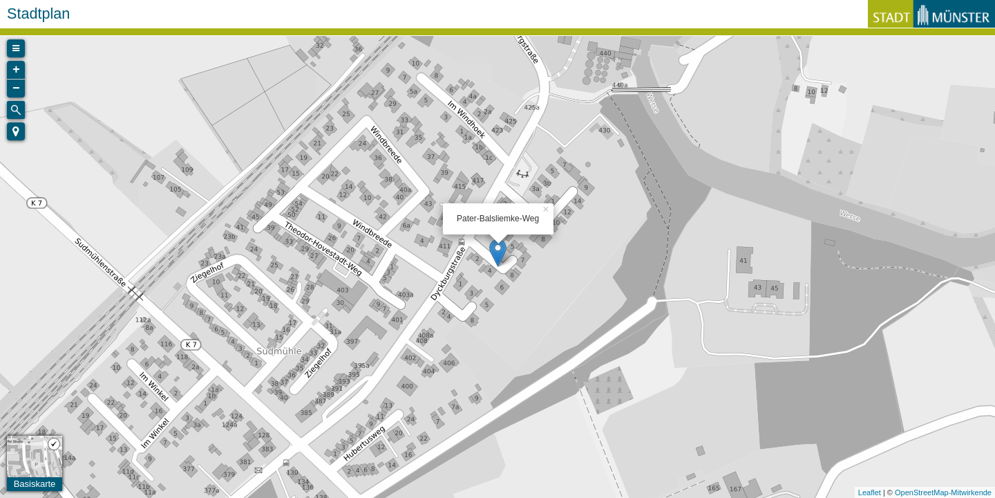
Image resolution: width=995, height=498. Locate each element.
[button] (16, 131)
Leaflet (869, 492)
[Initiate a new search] (16, 110)
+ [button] (16, 70)
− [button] (16, 88)
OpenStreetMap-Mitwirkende (943, 492)
